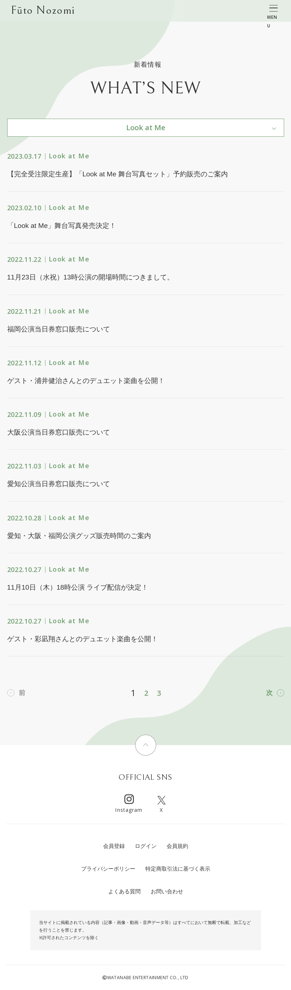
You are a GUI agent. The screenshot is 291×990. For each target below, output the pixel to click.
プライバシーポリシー (108, 869)
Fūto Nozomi (43, 11)
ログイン (145, 846)
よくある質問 (124, 891)
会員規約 (177, 846)
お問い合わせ (167, 891)
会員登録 (114, 846)
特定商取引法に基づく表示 (177, 869)
